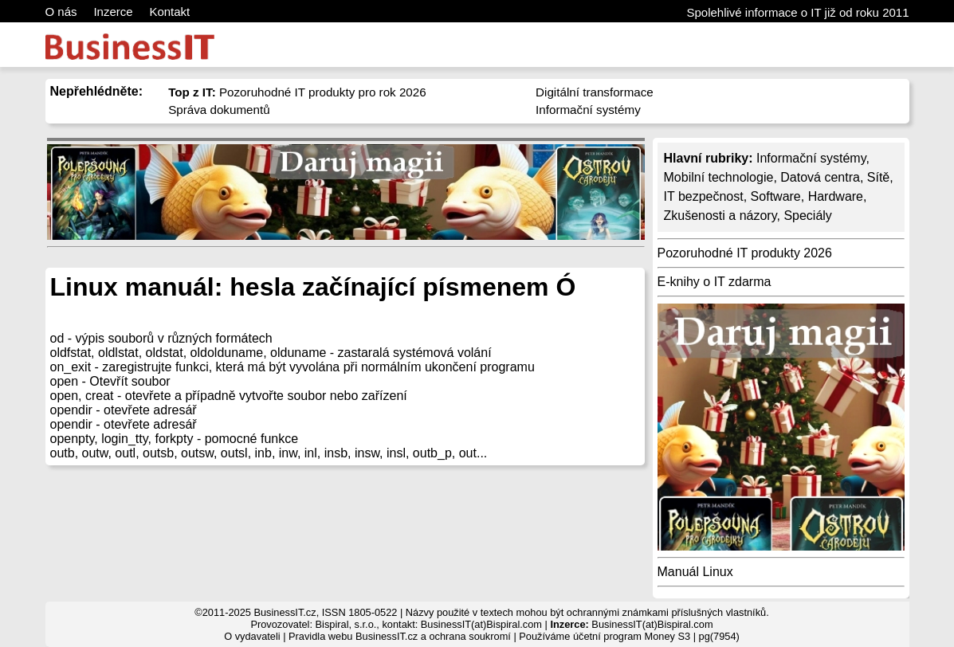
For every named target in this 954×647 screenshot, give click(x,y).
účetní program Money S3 (631, 636)
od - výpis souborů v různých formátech (161, 338)
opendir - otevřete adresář (123, 410)
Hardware (835, 196)
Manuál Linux (695, 571)
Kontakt (169, 11)
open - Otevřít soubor (110, 381)
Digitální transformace (595, 92)
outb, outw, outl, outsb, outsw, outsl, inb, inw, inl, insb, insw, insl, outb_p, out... (269, 453)
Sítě (878, 177)
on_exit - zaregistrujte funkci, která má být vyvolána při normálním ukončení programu (292, 367)
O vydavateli (252, 636)
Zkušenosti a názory (720, 215)
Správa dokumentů (219, 109)
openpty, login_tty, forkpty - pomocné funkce (174, 438)
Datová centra (820, 177)
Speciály (807, 215)
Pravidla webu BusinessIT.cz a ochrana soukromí (400, 636)
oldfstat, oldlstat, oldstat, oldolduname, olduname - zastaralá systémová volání (271, 352)
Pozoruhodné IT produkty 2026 (745, 253)
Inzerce (112, 11)
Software (776, 196)
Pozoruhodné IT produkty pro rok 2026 (297, 92)
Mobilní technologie (719, 177)
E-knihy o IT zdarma (714, 281)
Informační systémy (588, 109)
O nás (61, 11)
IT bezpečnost (704, 196)
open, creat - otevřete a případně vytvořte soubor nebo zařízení (228, 395)
